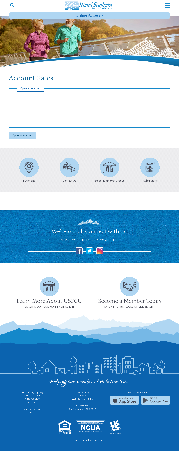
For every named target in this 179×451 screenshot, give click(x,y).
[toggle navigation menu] (165, 5)
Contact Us (32, 412)
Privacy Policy (82, 392)
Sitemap (82, 396)
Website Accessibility (82, 399)
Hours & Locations (32, 409)
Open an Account (30, 88)
